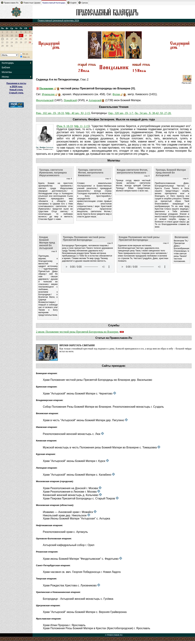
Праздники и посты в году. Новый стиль (16, 86)
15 (2, 39)
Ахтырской (94, 100)
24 (12, 42)
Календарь (8, 62)
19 (21, 39)
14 (30, 35)
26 (21, 42)
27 (26, 42)
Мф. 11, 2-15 (81, 126)
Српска (83, 2)
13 (26, 35)
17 (12, 39)
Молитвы (7, 72)
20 (26, 39)
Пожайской (70, 100)
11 (16, 35)
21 (30, 39)
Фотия (116, 94)
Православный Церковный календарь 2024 (58, 20)
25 (16, 42)
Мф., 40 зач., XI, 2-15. (78, 113)
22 (2, 42)
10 (12, 35)
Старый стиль (16, 93)
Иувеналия (48, 94)
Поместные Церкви (30, 2)
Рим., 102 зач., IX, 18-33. (50, 113)
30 (7, 46)
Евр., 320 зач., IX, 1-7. (121, 113)
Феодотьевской (45, 100)
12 (20, 35)
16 (7, 39)
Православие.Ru (10, 2)
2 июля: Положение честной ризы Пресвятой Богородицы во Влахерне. (77, 331)
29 (2, 46)
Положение (46, 88)
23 (7, 42)
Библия (6, 67)
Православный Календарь (53, 3)
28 (30, 42)
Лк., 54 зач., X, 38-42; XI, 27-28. (153, 113)
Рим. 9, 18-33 (65, 126)
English (71, 2)
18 (16, 39)
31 (12, 46)
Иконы (5, 76)
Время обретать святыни (77, 345)
